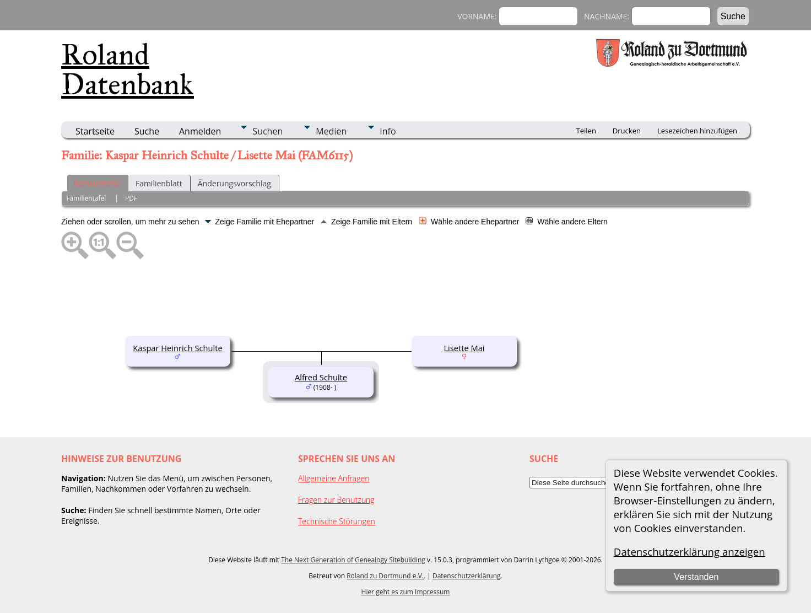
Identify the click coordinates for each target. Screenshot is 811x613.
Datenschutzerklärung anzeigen (689, 551)
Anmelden (200, 131)
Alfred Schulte (321, 377)
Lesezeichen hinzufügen (697, 131)
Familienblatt (159, 183)
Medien (331, 131)
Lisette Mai (464, 347)
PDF (131, 198)
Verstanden (696, 577)
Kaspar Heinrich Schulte (177, 347)
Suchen (267, 131)
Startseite (95, 131)
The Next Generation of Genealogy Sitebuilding (353, 559)
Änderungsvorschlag (234, 183)
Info (388, 131)
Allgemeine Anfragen (334, 478)
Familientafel (97, 183)
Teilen (586, 131)
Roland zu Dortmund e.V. (385, 575)
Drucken (627, 131)
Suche (146, 131)
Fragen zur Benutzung (336, 499)
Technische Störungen (336, 521)
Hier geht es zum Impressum (405, 591)
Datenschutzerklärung (466, 575)
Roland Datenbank (127, 69)
